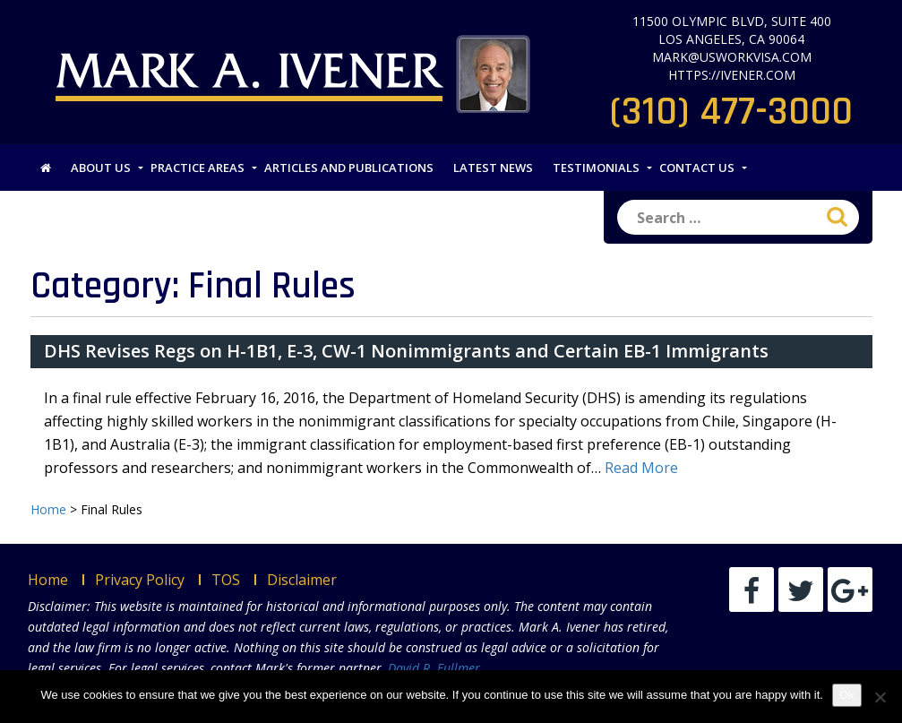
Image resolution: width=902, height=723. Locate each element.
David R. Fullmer (434, 667)
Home (48, 580)
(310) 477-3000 (731, 112)
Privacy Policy (140, 580)
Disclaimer (302, 580)
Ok (847, 694)
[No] (880, 697)
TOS (225, 580)
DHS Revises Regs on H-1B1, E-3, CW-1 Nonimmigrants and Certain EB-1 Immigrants (406, 351)
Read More (641, 468)
